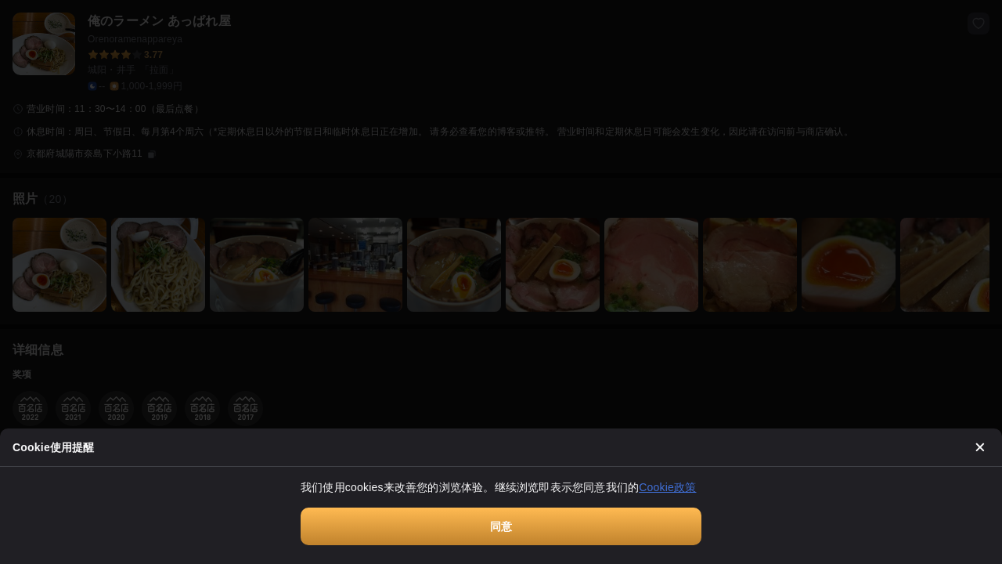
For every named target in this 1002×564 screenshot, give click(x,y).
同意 (501, 526)
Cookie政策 (667, 487)
